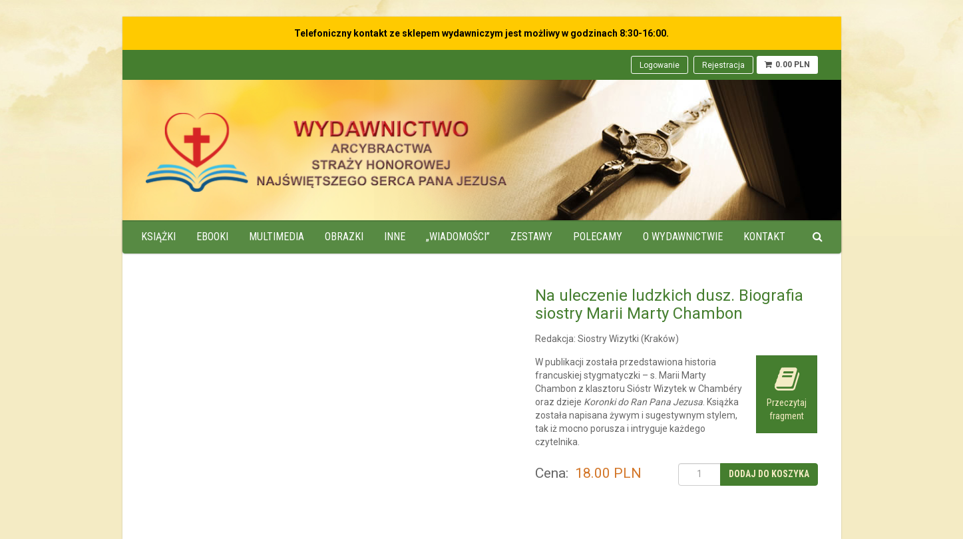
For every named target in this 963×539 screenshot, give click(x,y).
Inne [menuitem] (394, 236)
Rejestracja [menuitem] (723, 65)
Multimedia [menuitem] (276, 236)
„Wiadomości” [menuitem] (458, 236)
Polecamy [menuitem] (597, 236)
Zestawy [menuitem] (531, 236)
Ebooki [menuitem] (212, 236)
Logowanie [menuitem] (659, 65)
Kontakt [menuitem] (764, 236)
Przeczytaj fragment (787, 393)
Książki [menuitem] (158, 236)
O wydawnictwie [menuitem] (683, 236)
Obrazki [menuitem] (344, 236)
